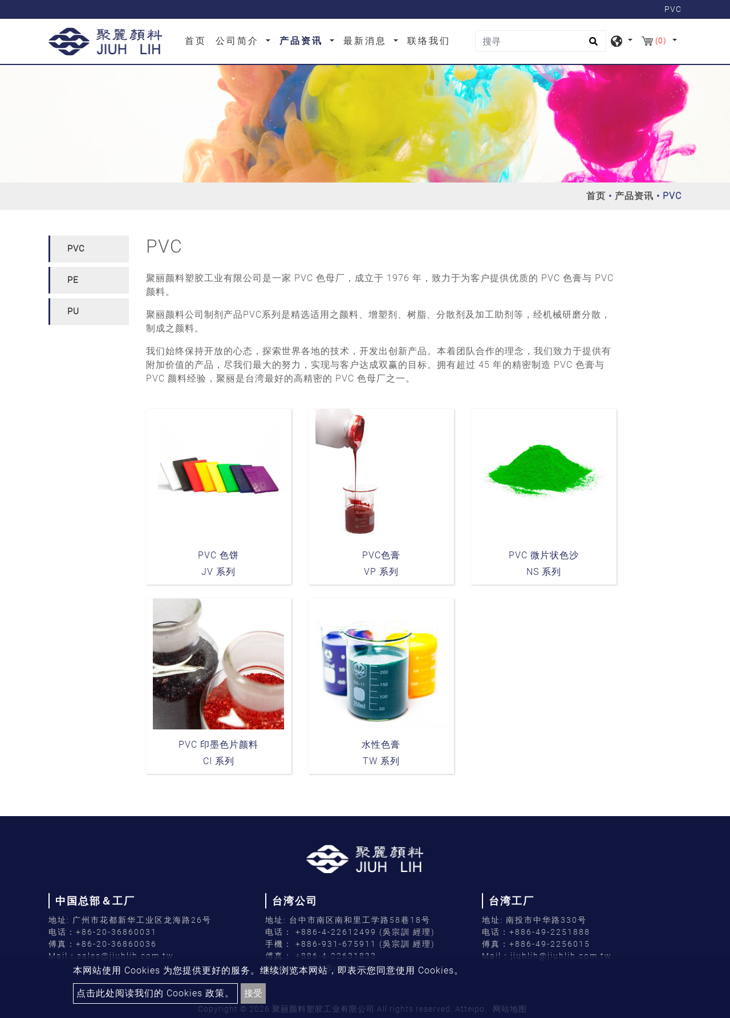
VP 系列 (381, 571)
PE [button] (73, 280)
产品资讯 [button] (303, 40)
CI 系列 (218, 761)
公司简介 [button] (239, 40)
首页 (198, 40)
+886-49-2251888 (549, 931)
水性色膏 (381, 744)
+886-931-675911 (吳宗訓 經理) (365, 943)
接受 (253, 993)
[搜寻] (540, 41)
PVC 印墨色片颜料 (218, 744)
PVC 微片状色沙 (544, 555)
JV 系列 (218, 571)
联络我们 (429, 40)
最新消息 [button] (367, 40)
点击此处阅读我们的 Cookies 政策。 (155, 993)
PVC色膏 (381, 555)
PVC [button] (76, 249)
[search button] (592, 45)
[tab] (88, 249)
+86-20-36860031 (116, 931)
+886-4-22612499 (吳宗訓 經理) (365, 931)
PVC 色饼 (218, 555)
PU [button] (73, 311)
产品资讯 (634, 195)
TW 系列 (381, 761)
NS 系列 (543, 571)
